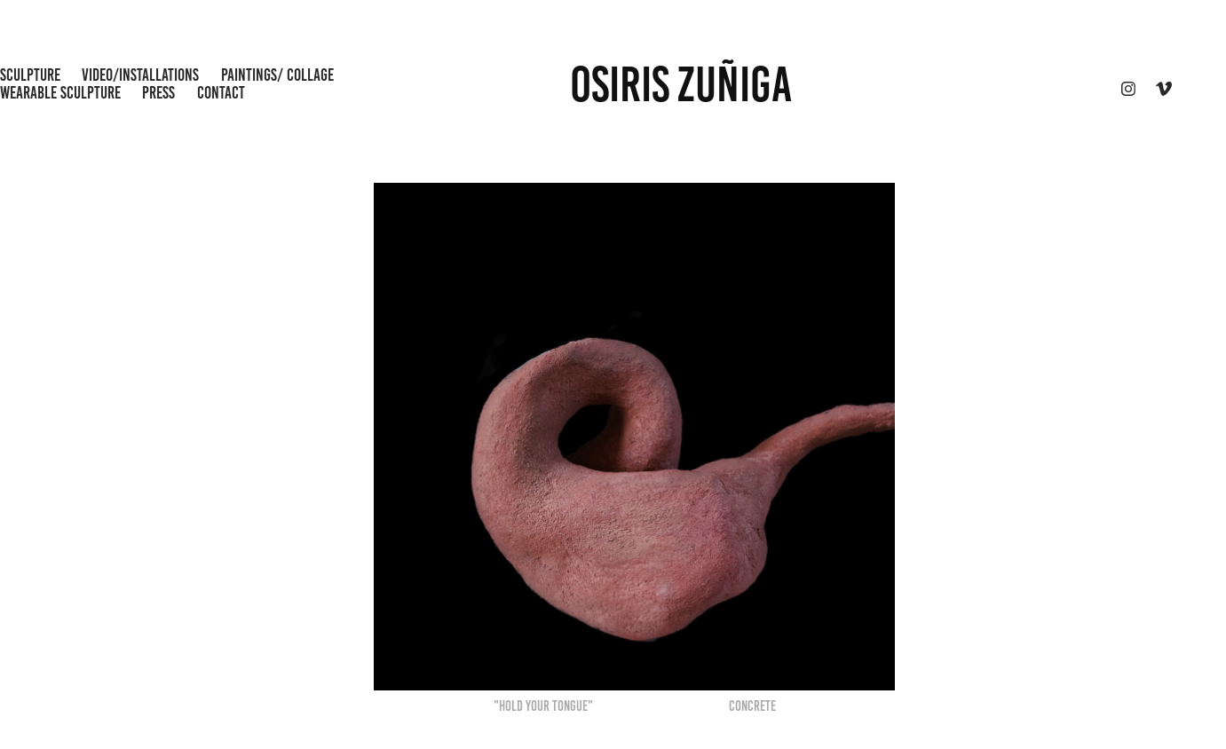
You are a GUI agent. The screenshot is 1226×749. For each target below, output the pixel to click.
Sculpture (30, 75)
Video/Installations (140, 75)
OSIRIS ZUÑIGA (681, 84)
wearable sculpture (60, 92)
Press (158, 92)
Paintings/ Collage (277, 75)
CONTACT (221, 92)
